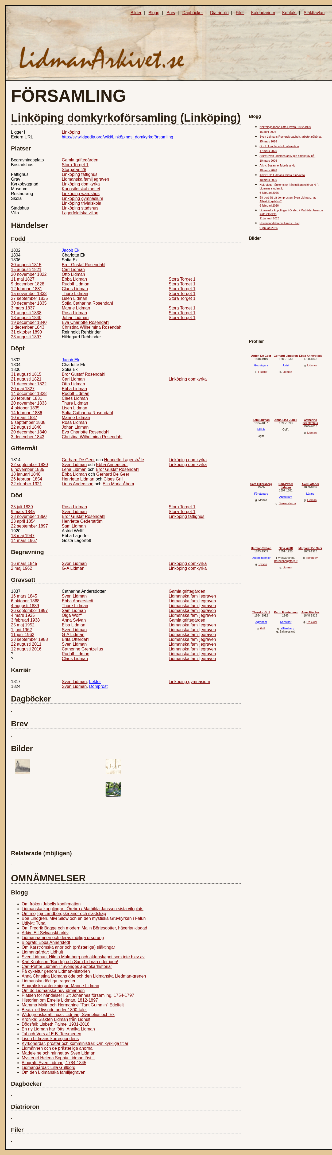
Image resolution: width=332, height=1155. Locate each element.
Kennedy (312, 557)
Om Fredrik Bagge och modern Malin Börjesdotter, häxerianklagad (84, 928)
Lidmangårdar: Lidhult (42, 952)
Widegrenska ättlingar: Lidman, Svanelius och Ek (68, 1014)
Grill (262, 628)
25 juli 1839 (22, 507)
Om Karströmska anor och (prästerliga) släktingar (68, 947)
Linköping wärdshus (80, 193)
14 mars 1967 (24, 540)
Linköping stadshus (80, 208)
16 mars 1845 (24, 563)
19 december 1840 (29, 322)
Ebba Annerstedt (112, 464)
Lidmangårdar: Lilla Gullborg (48, 1067)
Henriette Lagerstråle (124, 460)
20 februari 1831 (26, 398)
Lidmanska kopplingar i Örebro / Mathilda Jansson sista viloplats (82, 908)
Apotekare (285, 496)
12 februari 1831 (26, 288)
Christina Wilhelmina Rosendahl (92, 327)
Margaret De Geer (310, 548)
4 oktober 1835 (25, 408)
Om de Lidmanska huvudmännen (53, 990)
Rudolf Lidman (75, 284)
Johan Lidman (75, 317)
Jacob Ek (70, 250)
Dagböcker (192, 12)
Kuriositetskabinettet (81, 189)
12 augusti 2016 (26, 649)
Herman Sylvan (261, 548)
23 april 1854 (23, 521)
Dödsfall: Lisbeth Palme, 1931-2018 (56, 1024)
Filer (240, 12)
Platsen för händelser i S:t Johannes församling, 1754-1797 (78, 995)
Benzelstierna (287, 503)
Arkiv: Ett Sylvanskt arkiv (45, 933)
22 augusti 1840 (26, 427)
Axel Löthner (310, 484)
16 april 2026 (268, 131)
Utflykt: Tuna (33, 923)
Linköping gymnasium (82, 198)
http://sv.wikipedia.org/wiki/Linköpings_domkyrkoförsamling (117, 137)
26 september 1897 (29, 610)
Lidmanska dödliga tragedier (48, 981)
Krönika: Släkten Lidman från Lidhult (56, 1019)
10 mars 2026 (268, 160)
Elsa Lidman (73, 625)
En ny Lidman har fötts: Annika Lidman (58, 1029)
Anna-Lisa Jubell (285, 419)
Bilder (135, 12)
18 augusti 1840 (26, 317)
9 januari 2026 (269, 228)
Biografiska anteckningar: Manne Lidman (60, 985)
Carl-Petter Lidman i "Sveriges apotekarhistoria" (67, 966)
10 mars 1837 (24, 417)
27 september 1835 (29, 298)
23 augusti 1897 (26, 337)
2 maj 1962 (21, 568)
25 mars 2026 (268, 141)
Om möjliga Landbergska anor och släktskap (64, 913)
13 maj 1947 (22, 535)
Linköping (71, 132)
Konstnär (286, 621)
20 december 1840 (29, 432)
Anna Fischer (310, 612)
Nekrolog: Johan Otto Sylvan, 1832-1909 (285, 127)
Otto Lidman (73, 274)
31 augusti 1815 (26, 374)
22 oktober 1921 (26, 484)
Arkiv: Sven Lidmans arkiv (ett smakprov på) (287, 155)
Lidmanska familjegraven (85, 179)
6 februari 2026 (269, 192)
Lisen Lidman (74, 298)
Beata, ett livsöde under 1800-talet (54, 1009)
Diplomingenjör (261, 557)
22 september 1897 (29, 526)
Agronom (261, 621)
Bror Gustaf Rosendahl (83, 264)
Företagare (261, 493)
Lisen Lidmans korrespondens (50, 1038)
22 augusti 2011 (26, 644)
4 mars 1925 (23, 615)
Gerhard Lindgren (286, 355)
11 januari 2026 (269, 218)
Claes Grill (113, 479)
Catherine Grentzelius (82, 649)
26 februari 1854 (26, 479)
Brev (171, 12)
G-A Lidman (73, 568)
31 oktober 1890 (26, 332)
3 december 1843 (27, 437)
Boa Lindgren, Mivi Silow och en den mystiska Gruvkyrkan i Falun (84, 918)
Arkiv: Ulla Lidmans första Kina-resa (282, 175)
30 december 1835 (29, 303)
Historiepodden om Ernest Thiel (279, 223)
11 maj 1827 (22, 279)
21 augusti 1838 (26, 313)
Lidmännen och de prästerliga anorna (57, 1048)
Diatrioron (219, 12)
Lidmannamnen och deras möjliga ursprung (63, 937)
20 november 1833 (29, 403)
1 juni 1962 (21, 629)
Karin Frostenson (286, 612)
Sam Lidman (74, 526)
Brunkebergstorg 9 (286, 561)
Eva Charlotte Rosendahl (85, 322)
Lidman (287, 371)
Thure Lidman (75, 293)
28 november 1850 (29, 516)
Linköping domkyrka (81, 184)
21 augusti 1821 (26, 379)
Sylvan (262, 564)
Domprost (98, 686)
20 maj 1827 (22, 388)
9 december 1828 (27, 284)
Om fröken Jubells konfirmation (51, 904)
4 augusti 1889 (25, 605)
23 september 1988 (29, 639)
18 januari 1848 (25, 474)
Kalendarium (263, 12)
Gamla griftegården (80, 160)
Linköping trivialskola (81, 203)
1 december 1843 (27, 327)
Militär (261, 429)
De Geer (312, 621)
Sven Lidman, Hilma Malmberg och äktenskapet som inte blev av (83, 957)
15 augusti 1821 (26, 269)
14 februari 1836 (26, 412)
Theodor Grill (261, 612)
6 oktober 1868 (25, 601)
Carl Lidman (73, 269)
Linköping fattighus (79, 174)
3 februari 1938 (25, 620)
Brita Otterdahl (75, 639)
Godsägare (261, 365)
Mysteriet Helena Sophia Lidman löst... (58, 1058)
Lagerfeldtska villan (80, 213)
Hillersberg (287, 628)
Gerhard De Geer (78, 460)
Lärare (310, 493)
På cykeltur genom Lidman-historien (56, 971)
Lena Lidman (74, 469)
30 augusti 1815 (26, 264)
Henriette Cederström (82, 521)
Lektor (95, 681)
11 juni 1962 (22, 634)
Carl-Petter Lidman (286, 485)
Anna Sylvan (74, 620)
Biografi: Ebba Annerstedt (46, 942)
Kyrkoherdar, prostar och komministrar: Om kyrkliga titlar (75, 1043)
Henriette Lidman (78, 479)
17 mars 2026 (268, 151)
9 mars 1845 (23, 511)
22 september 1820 (29, 464)
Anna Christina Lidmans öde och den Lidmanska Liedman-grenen (84, 976)
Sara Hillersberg (261, 484)
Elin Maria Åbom (118, 484)
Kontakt (289, 12)
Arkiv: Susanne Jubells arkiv (277, 165)
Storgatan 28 (74, 169)
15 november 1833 (29, 293)
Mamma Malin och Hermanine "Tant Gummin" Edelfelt (73, 1005)
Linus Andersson (77, 484)
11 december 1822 (29, 384)
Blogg (154, 12)
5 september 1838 (28, 422)
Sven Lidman (74, 464)
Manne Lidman (76, 308)
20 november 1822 (29, 274)
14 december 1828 (29, 393)
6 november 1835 (27, 469)
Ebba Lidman (74, 279)
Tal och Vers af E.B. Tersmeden (51, 1034)
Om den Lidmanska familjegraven (53, 1072)
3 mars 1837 (23, 308)
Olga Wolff (72, 615)
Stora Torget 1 (75, 164)
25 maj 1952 (22, 625)
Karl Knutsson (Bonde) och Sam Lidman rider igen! (70, 961)
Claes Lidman (75, 288)
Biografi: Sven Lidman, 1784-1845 (54, 1062)
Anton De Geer (261, 355)
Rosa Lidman (74, 313)
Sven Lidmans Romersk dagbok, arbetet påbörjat (291, 136)
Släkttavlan (314, 12)
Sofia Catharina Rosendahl (87, 303)
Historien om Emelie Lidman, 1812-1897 (60, 1000)
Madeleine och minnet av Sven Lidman (58, 1053)
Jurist (285, 365)
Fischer (262, 371)
